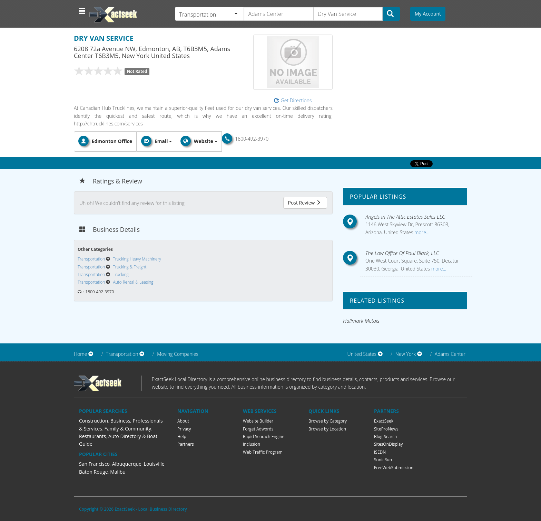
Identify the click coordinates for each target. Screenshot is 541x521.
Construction (93, 420)
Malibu (118, 471)
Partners (185, 444)
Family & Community (128, 428)
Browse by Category (327, 421)
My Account (428, 13)
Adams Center (450, 354)
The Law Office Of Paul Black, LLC (402, 252)
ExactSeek (383, 421)
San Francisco (94, 464)
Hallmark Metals (361, 320)
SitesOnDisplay (388, 444)
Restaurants (92, 436)
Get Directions (293, 100)
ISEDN (380, 452)
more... (421, 232)
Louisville (154, 464)
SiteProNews (386, 429)
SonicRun (383, 460)
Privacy (184, 429)
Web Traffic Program (263, 452)
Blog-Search (385, 436)
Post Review (304, 202)
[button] (83, 11)
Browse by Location (327, 429)
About (183, 421)
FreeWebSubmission (393, 468)
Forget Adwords (258, 429)
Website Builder (258, 421)
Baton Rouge (93, 471)
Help (181, 436)
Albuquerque (126, 464)
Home (80, 354)
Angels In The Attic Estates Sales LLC (405, 216)
